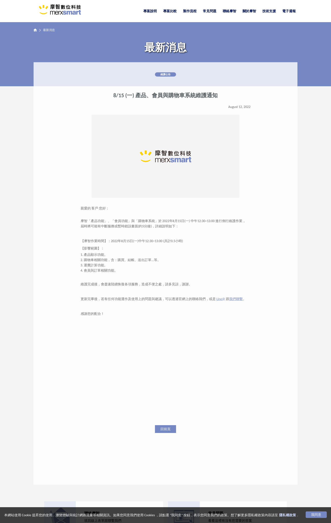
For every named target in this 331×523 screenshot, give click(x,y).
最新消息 (49, 30)
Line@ (220, 299)
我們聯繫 (236, 299)
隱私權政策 (287, 515)
